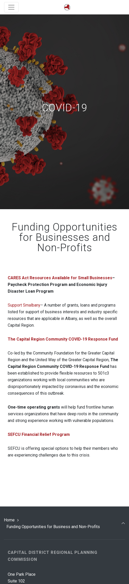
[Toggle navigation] (11, 7)
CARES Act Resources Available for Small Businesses (60, 277)
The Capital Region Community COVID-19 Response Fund (63, 339)
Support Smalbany (24, 305)
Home (9, 520)
